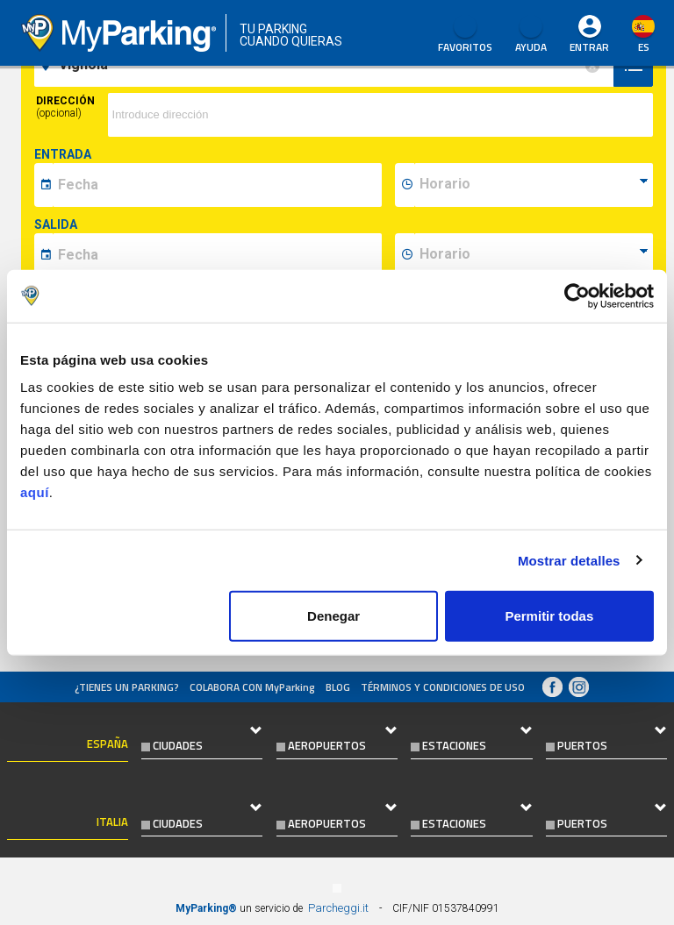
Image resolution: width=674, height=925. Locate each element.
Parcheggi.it (338, 907)
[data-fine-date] (217, 255)
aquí (34, 492)
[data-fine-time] (533, 255)
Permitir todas (549, 615)
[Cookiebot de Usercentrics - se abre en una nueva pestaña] (577, 295)
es (643, 47)
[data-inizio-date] (217, 185)
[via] (380, 115)
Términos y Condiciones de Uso (443, 687)
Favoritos (465, 35)
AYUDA (531, 35)
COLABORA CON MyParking (252, 687)
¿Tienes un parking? (127, 687)
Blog (338, 687)
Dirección (65, 107)
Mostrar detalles (569, 559)
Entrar (589, 47)
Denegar (333, 615)
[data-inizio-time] (533, 185)
